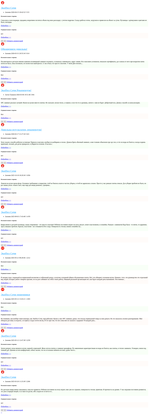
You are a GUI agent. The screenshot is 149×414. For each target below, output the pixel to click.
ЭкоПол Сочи (8, 8)
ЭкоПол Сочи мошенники (15, 294)
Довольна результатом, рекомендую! (21, 129)
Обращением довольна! (14, 49)
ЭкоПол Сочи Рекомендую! (16, 90)
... (1, 412)
